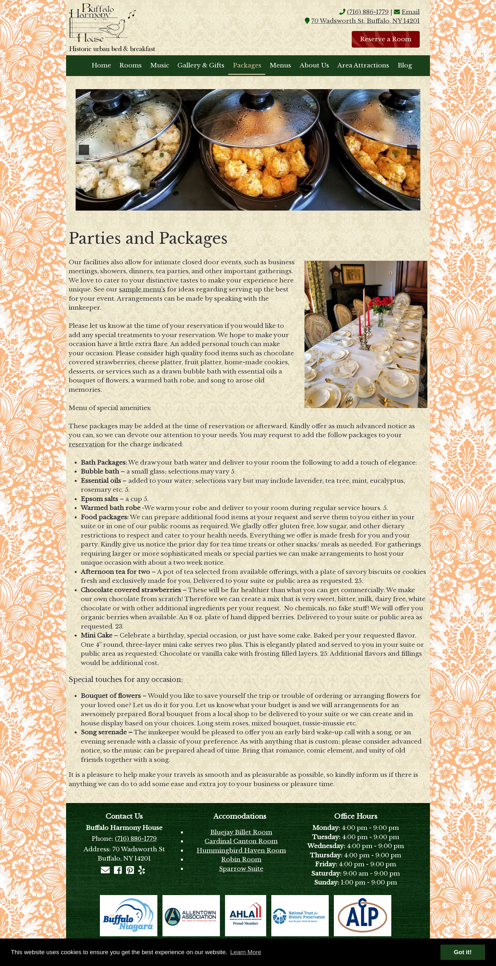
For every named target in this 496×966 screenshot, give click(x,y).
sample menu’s (142, 289)
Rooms (130, 65)
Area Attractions (363, 65)
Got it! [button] (463, 952)
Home (101, 65)
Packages (247, 65)
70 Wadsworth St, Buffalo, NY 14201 (365, 21)
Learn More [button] (245, 952)
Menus (280, 65)
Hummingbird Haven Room (241, 850)
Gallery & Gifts (200, 65)
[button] (84, 150)
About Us (314, 65)
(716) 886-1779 (368, 12)
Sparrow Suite (241, 868)
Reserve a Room (385, 39)
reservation (87, 444)
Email (411, 12)
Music (159, 65)
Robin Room (241, 859)
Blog (405, 65)
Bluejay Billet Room (241, 832)
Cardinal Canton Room (241, 841)
